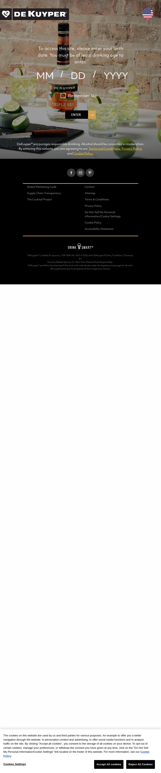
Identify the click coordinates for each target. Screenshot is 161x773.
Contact (90, 187)
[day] (78, 76)
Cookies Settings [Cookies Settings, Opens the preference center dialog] (14, 764)
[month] (45, 76)
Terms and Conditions (104, 149)
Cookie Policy (83, 153)
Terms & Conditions (97, 199)
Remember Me (82, 95)
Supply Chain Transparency (44, 193)
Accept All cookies (108, 764)
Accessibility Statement (99, 229)
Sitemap (90, 193)
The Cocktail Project (39, 199)
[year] (116, 76)
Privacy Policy (132, 149)
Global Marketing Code (41, 187)
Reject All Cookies (141, 764)
